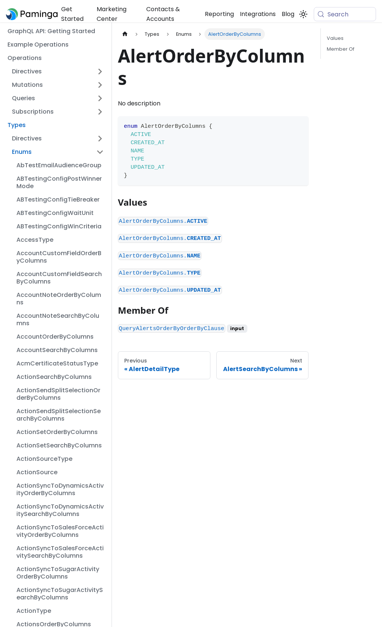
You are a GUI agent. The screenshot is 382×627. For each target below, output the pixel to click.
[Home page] (125, 34)
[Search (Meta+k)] (345, 14)
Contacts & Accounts (163, 14)
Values (335, 38)
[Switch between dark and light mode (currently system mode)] (303, 14)
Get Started (72, 14)
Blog (288, 14)
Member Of (340, 49)
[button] (57, 71)
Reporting (219, 14)
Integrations (258, 14)
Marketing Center (111, 14)
